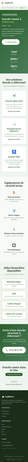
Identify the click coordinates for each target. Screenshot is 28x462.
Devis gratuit (10, 42)
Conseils (4, 416)
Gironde (4, 434)
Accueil (3, 7)
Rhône (3, 429)
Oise (17, 7)
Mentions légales (11, 459)
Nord (3, 432)
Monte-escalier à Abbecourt (14, 384)
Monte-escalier (5, 411)
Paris (3, 424)
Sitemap (19, 459)
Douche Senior (10, 7)
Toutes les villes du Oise (14, 374)
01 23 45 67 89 (14, 350)
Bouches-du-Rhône (6, 426)
